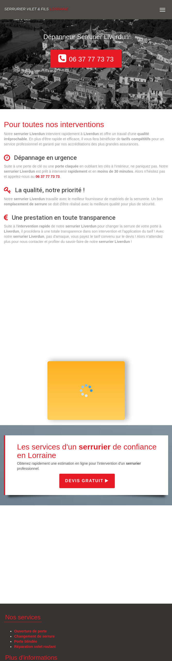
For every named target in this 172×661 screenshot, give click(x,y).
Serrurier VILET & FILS (36, 9)
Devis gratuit (87, 481)
